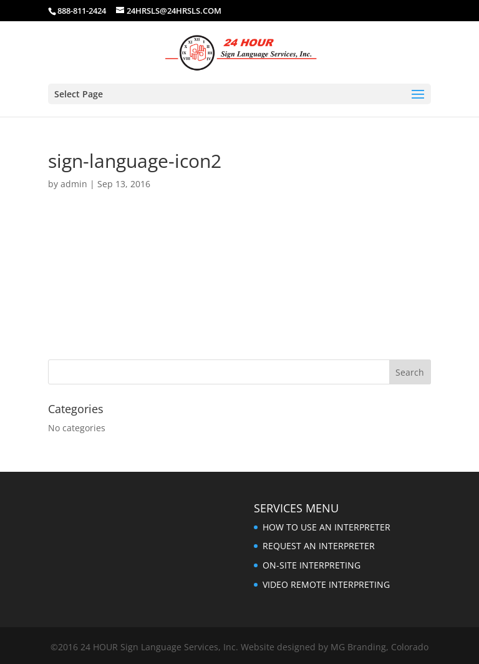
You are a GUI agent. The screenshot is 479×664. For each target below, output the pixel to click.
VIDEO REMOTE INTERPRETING (326, 584)
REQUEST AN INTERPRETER (319, 546)
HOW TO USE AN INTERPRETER (326, 527)
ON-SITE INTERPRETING (311, 565)
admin (73, 184)
